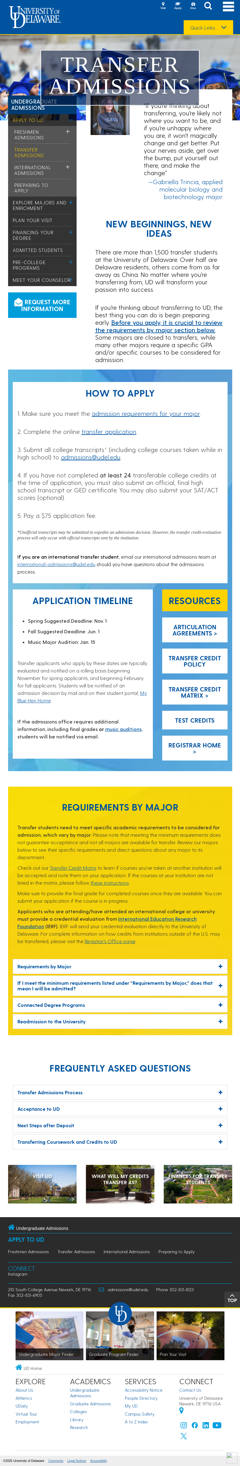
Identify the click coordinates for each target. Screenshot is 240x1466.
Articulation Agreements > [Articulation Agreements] (194, 630)
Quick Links (202, 27)
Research (79, 1427)
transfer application (109, 431)
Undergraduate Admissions (34, 104)
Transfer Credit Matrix (73, 868)
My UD (131, 1405)
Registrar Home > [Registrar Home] (194, 748)
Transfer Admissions (29, 152)
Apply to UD (28, 120)
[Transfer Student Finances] (198, 1185)
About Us (24, 1390)
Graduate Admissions (90, 1403)
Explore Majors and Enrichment (40, 205)
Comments (55, 1461)
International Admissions (32, 170)
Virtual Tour (26, 1414)
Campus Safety (139, 1414)
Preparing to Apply (176, 1251)
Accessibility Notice (143, 1390)
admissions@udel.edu (90, 457)
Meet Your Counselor (42, 280)
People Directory (141, 1398)
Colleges (78, 1411)
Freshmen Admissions (29, 134)
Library (76, 1419)
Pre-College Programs (29, 265)
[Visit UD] (42, 1185)
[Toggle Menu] (71, 120)
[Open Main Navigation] (228, 6)
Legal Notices (76, 1461)
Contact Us (190, 1390)
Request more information (42, 305)
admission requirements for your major (146, 413)
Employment (27, 1421)
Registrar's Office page (110, 941)
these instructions (110, 883)
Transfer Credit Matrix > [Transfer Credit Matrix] (194, 692)
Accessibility (98, 1461)
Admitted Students (38, 250)
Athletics (24, 1398)
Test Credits (194, 720)
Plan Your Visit (33, 220)
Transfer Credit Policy (194, 661)
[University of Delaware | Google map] (181, 1411)
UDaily (22, 1405)
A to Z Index (136, 1421)
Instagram (17, 1274)
